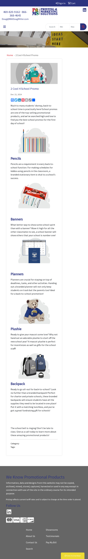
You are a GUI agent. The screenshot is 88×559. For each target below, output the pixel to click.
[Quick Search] (52, 26)
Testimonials (52, 536)
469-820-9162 (11, 12)
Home (10, 55)
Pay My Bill (51, 542)
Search (29, 548)
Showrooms (52, 529)
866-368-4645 (18, 13)
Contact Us (31, 542)
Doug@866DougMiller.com (15, 19)
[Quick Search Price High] (74, 26)
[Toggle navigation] (4, 27)
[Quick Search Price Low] (63, 26)
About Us (30, 536)
